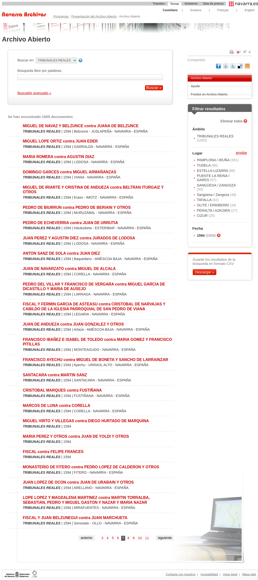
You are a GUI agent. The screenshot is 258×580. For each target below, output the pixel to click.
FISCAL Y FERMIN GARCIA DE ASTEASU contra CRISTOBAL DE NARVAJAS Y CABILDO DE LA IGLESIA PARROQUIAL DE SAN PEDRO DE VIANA (94, 306)
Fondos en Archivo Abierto (209, 94)
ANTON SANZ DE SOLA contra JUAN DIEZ (61, 253)
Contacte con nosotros (180, 574)
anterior (87, 538)
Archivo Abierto (201, 78)
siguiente (165, 538)
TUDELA (204, 165)
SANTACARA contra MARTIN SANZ (55, 375)
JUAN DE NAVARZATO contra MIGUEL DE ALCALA (69, 269)
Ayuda (195, 86)
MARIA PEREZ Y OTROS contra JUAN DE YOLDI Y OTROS (76, 436)
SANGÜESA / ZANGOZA (216, 185)
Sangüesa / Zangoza (213, 195)
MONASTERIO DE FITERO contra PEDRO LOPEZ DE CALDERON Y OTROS (91, 467)
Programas (61, 16)
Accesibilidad (209, 574)
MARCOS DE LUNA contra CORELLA (56, 405)
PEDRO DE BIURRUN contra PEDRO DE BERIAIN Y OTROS (76, 207)
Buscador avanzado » (34, 93)
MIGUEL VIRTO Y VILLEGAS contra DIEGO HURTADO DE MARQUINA (86, 421)
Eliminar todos (231, 121)
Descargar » (204, 272)
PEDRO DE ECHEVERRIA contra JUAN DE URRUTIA (70, 223)
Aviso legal (230, 574)
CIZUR (203, 216)
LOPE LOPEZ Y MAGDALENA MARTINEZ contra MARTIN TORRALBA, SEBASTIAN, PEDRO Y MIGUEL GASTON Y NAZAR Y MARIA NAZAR (86, 500)
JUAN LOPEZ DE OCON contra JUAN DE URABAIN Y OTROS (78, 482)
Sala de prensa (213, 3)
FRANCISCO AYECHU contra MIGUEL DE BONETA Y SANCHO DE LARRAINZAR (95, 360)
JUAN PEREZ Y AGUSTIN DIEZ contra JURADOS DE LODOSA (79, 238)
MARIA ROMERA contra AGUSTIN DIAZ (58, 157)
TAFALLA (204, 200)
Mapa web (249, 574)
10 (140, 538)
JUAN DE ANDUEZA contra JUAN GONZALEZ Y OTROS (73, 324)
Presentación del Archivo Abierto (94, 16)
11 (147, 538)
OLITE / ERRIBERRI (213, 205)
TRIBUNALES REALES (215, 136)
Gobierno (191, 3)
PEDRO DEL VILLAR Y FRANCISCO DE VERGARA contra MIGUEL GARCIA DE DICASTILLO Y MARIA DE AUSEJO (94, 286)
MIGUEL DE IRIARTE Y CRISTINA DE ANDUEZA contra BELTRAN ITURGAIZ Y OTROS (93, 189)
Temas (174, 4)
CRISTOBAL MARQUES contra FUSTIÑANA (62, 390)
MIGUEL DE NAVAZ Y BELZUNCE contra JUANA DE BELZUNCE (80, 126)
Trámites (159, 3)
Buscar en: (25, 60)
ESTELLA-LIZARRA (213, 171)
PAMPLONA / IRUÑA (213, 160)
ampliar (241, 153)
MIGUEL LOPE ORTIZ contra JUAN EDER (60, 141)
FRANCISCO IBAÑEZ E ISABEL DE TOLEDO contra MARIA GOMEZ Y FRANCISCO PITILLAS (97, 341)
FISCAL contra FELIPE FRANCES (53, 452)
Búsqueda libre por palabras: (39, 71)
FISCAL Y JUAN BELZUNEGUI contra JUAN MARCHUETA (75, 518)
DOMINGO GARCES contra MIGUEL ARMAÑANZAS (69, 172)
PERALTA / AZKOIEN (214, 210)
